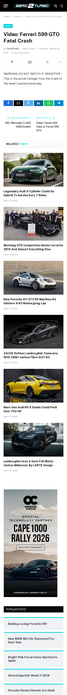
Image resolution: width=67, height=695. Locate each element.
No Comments (20, 52)
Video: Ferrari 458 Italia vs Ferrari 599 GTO (47, 126)
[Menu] (6, 6)
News (8, 26)
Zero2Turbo (13, 48)
